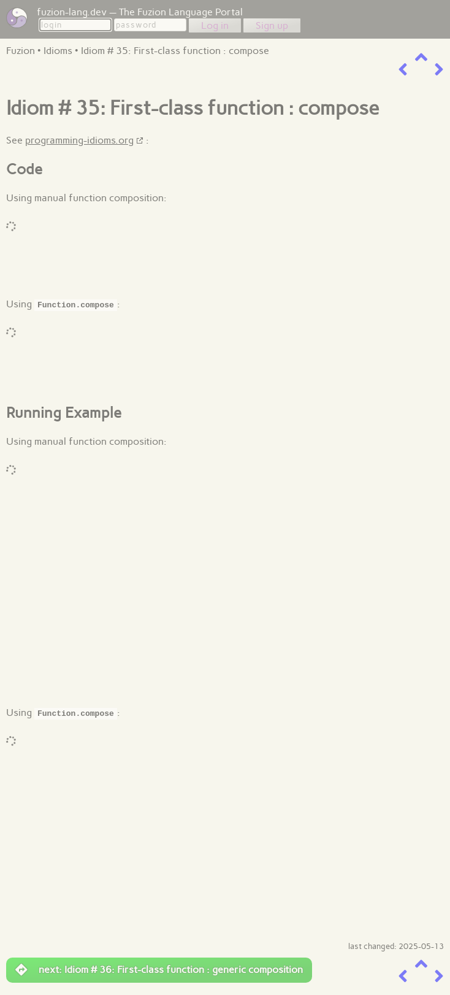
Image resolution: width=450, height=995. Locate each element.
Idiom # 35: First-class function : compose (175, 50)
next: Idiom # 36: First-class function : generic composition (159, 969)
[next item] (439, 69)
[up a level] (421, 57)
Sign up (272, 25)
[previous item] (403, 69)
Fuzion (20, 50)
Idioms (58, 50)
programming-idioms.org (79, 140)
